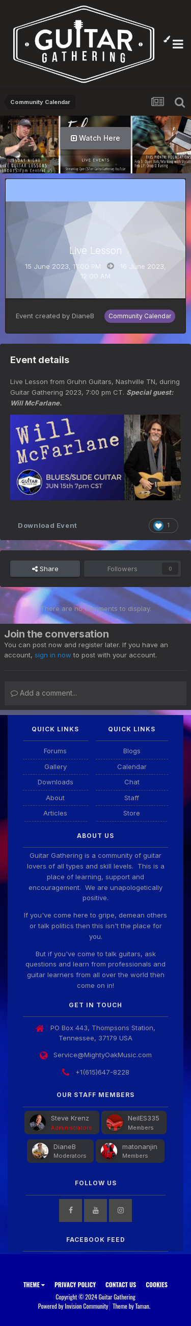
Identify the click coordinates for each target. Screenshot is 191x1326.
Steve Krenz (70, 1118)
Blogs (132, 751)
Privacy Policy (75, 1284)
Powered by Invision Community (73, 1306)
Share (45, 568)
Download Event (47, 525)
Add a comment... (44, 692)
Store (131, 813)
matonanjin (139, 1146)
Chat (132, 782)
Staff (131, 798)
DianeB (83, 316)
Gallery (55, 766)
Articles (55, 813)
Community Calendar (139, 316)
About (55, 798)
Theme (34, 1284)
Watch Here (95, 138)
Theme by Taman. (131, 1306)
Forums (55, 751)
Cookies (157, 1284)
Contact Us (120, 1284)
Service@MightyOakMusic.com (102, 1055)
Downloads (55, 782)
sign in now (53, 655)
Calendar (132, 766)
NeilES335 (143, 1118)
